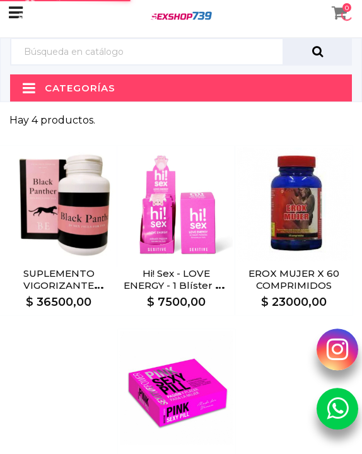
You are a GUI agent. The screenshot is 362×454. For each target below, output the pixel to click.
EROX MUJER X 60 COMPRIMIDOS (293, 279)
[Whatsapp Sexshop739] (337, 408)
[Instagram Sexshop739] (337, 349)
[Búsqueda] (147, 52)
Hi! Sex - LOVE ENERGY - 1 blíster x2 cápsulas (176, 285)
